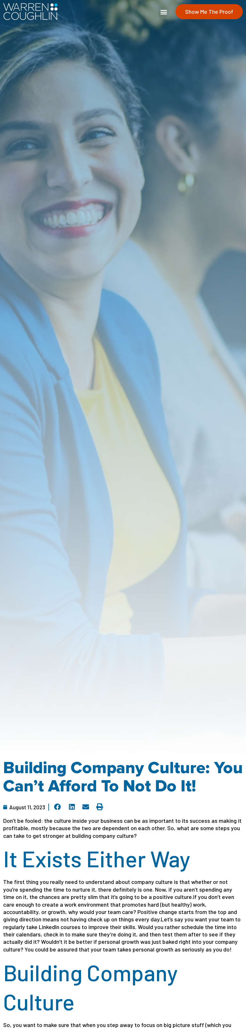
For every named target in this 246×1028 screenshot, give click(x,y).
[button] (164, 11)
